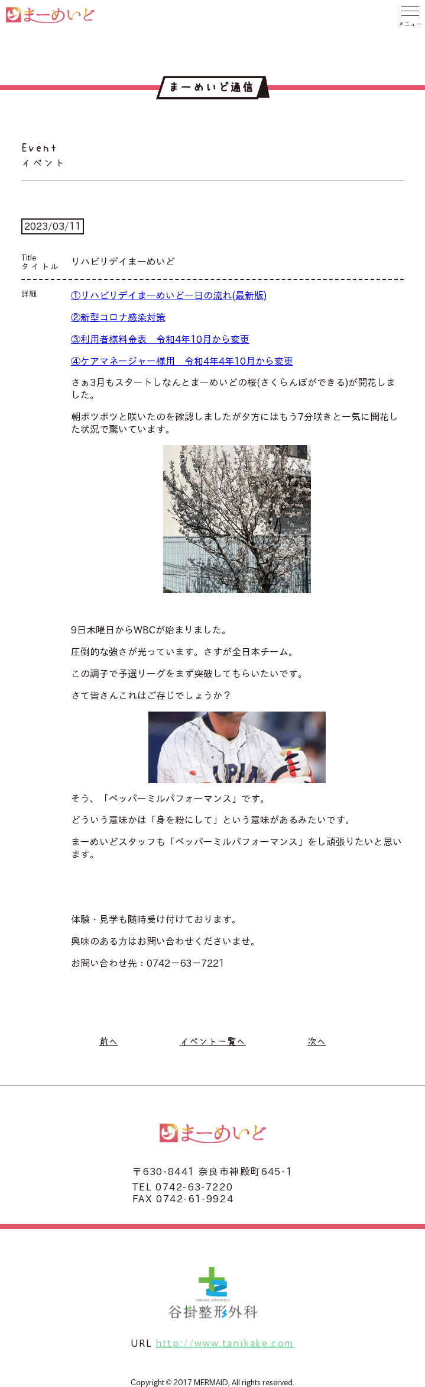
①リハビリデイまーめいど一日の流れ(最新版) (169, 295)
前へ (108, 1041)
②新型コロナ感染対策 (118, 317)
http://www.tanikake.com (224, 1343)
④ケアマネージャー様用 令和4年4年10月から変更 (182, 361)
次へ (316, 1041)
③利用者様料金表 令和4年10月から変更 (160, 339)
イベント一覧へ (213, 1041)
